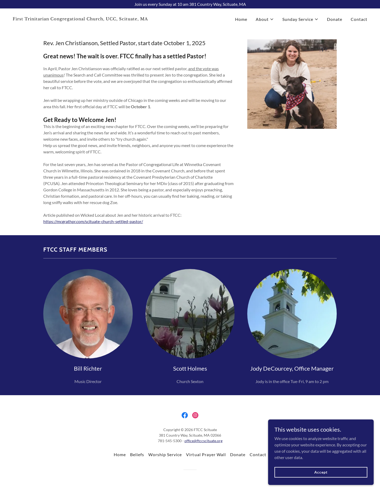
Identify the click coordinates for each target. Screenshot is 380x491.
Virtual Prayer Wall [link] (206, 454)
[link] (99, 18)
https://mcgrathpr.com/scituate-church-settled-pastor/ (93, 221)
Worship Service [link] (165, 454)
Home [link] (241, 19)
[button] (265, 19)
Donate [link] (334, 19)
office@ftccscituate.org (203, 440)
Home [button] (120, 454)
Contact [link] (359, 19)
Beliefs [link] (137, 454)
